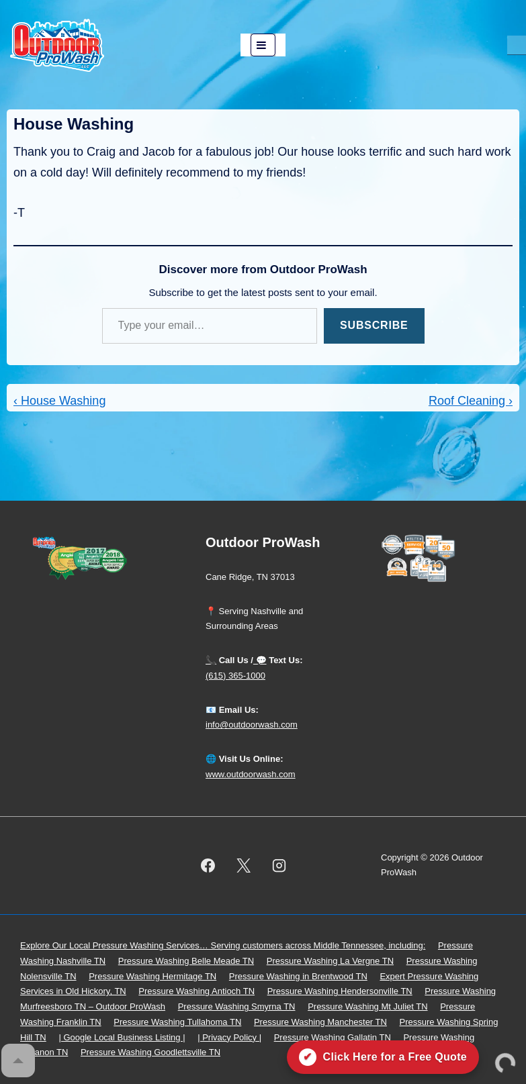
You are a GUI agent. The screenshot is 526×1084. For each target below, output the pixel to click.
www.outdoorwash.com (251, 774)
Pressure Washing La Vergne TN (330, 961)
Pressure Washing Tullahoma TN (177, 1022)
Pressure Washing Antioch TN (196, 991)
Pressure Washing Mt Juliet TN (367, 1006)
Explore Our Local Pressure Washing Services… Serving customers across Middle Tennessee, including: (222, 945)
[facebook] (208, 865)
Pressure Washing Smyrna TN (237, 1006)
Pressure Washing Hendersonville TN (339, 991)
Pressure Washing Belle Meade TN (186, 961)
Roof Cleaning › (471, 400)
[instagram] (279, 865)
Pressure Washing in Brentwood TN (298, 976)
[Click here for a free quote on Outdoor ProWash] (383, 1057)
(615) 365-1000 (235, 676)
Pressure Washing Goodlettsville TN (150, 1052)
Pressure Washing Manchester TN (320, 1022)
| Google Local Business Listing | (121, 1037)
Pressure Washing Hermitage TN (152, 976)
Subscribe (374, 325)
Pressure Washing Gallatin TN (332, 1037)
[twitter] (244, 865)
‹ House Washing (59, 400)
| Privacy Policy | (229, 1037)
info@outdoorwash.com (252, 725)
